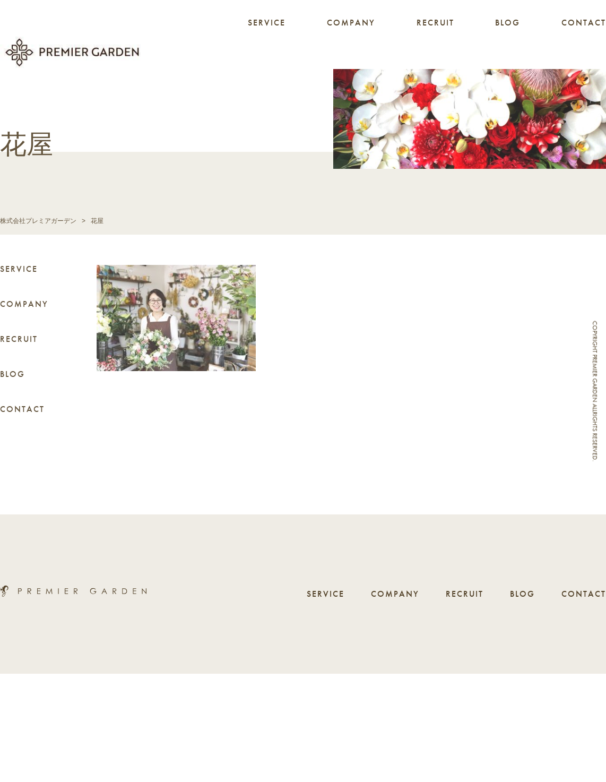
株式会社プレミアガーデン (38, 221)
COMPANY (351, 22)
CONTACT (583, 22)
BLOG (507, 22)
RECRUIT (435, 22)
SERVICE (266, 22)
